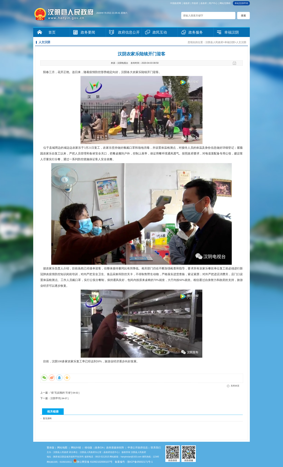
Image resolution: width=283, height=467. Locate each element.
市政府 (195, 3)
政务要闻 (88, 32)
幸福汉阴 (231, 32)
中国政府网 (175, 3)
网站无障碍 (225, 3)
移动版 (88, 447)
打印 (236, 63)
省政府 (186, 3)
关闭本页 (235, 386)
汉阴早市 (55, 398)
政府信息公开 (129, 32)
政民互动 (160, 32)
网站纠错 (76, 447)
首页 (52, 32)
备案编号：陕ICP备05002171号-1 (134, 461)
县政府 (203, 3)
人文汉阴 (241, 42)
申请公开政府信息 (138, 447)
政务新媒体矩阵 (115, 447)
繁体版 (50, 447)
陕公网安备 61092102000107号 (92, 461)
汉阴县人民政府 (214, 42)
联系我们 (156, 447)
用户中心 (213, 3)
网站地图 (62, 447)
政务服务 (195, 32)
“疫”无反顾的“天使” (60, 392)
